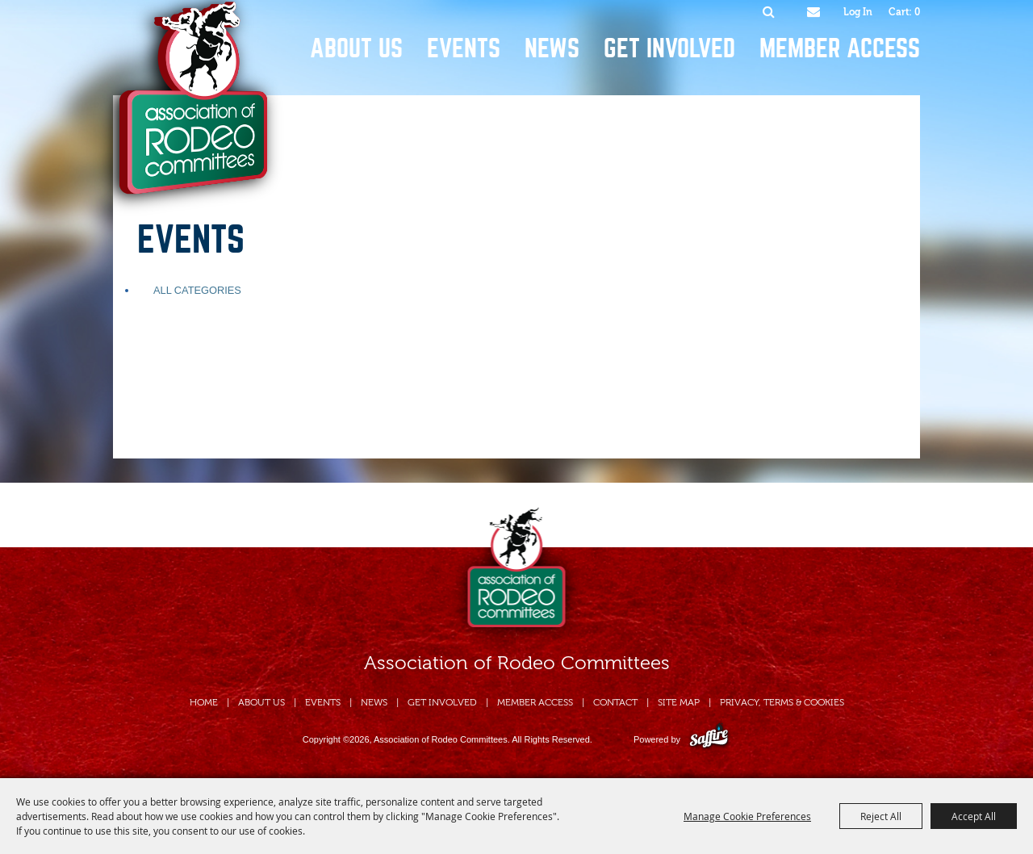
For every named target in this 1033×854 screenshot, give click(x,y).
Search (769, 12)
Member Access (839, 48)
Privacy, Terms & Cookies (782, 702)
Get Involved (669, 48)
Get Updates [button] (813, 12)
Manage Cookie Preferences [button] (747, 816)
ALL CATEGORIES (197, 290)
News (552, 48)
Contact (615, 702)
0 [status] (917, 12)
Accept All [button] (973, 816)
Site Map (679, 702)
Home (204, 702)
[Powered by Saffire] (709, 739)
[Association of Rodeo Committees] (188, 108)
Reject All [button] (880, 816)
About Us (356, 48)
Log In (857, 12)
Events (463, 48)
